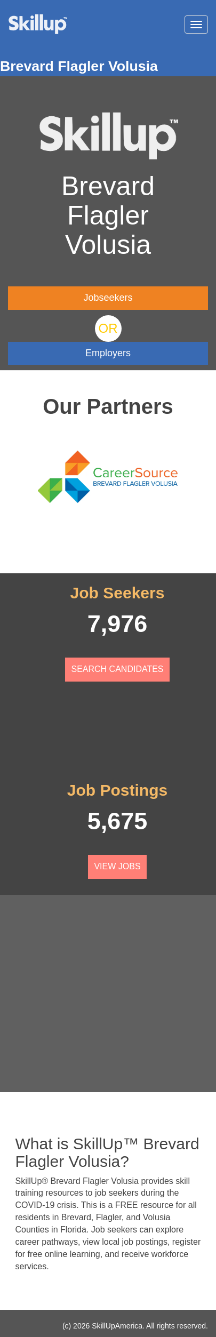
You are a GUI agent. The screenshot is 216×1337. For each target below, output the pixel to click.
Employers (108, 353)
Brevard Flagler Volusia (79, 66)
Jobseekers (107, 297)
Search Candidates (117, 669)
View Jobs (117, 866)
